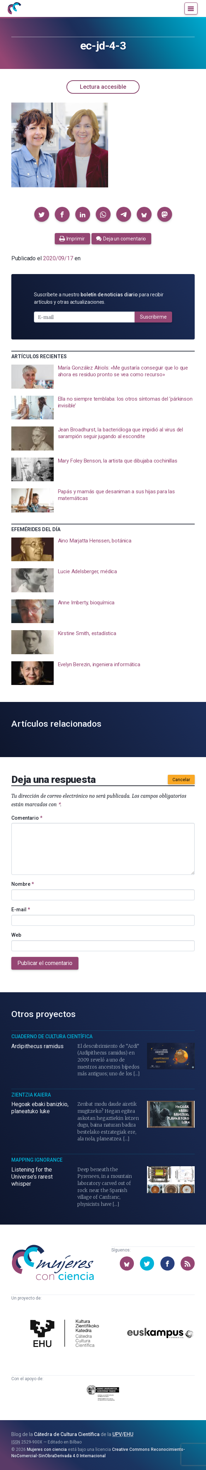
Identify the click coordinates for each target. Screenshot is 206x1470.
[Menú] (191, 8)
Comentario (26, 818)
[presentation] (103, 377)
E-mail (20, 909)
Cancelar (181, 779)
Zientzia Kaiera (31, 1095)
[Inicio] (14, 8)
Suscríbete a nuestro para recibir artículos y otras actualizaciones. (99, 298)
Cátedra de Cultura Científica (67, 1434)
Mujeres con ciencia (47, 1449)
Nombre (22, 884)
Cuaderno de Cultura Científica (52, 1036)
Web (16, 935)
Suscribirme (153, 317)
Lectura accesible (103, 86)
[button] (41, 214)
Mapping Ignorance (37, 1160)
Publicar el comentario (44, 963)
